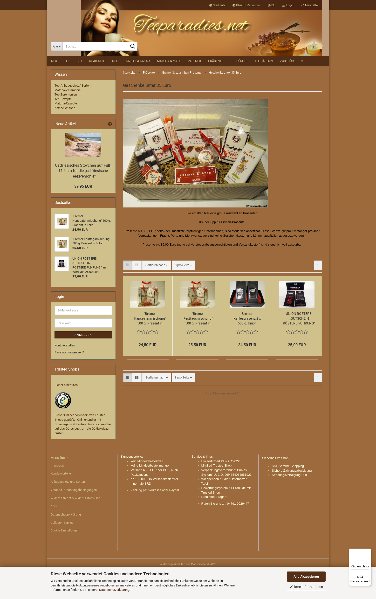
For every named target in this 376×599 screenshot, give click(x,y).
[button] (271, 5)
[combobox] (156, 293)
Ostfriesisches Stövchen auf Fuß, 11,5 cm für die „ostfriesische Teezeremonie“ (83, 199)
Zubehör (287, 89)
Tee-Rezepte (63, 127)
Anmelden (83, 363)
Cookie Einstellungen (65, 558)
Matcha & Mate (169, 89)
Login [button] (288, 5)
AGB (54, 535)
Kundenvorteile (61, 502)
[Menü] (368, 551)
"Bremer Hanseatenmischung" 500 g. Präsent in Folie (150, 347)
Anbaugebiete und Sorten (68, 510)
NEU (54, 89)
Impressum (58, 494)
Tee (66, 89)
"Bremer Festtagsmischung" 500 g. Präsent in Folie (198, 347)
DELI (115, 89)
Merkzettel (309, 5)
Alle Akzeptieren (306, 576)
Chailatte (97, 89)
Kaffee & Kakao (138, 89)
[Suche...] (56, 74)
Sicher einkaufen (66, 413)
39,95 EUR (83, 214)
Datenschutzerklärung (114, 590)
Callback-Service (62, 551)
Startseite (217, 5)
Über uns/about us (246, 5)
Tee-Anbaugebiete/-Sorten (72, 114)
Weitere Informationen (306, 587)
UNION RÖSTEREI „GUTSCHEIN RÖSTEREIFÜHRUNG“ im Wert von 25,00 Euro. (299, 347)
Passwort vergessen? (69, 380)
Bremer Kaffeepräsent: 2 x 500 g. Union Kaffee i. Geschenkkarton (247, 347)
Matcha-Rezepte (66, 132)
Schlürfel (239, 89)
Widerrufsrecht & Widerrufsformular (75, 526)
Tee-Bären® (263, 89)
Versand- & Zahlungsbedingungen (74, 518)
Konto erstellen (65, 374)
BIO (79, 89)
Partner (194, 89)
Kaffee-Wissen (65, 136)
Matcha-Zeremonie (68, 118)
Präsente (215, 89)
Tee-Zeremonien (66, 123)
